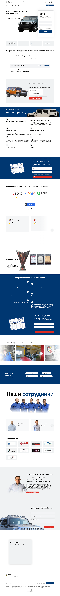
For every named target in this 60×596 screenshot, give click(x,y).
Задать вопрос (49, 527)
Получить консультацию (45, 31)
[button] (52, 230)
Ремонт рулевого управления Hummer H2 (20, 71)
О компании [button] (8, 5)
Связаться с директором (32, 492)
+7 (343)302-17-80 (49, 2)
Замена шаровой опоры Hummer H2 (17, 65)
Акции (31, 5)
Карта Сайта (22, 577)
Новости (26, 5)
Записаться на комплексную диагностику (42, 176)
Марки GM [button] (14, 5)
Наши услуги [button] (20, 5)
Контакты (36, 5)
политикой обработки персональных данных (45, 29)
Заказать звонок (50, 5)
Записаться (46, 65)
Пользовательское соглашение (31, 577)
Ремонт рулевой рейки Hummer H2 (18, 69)
